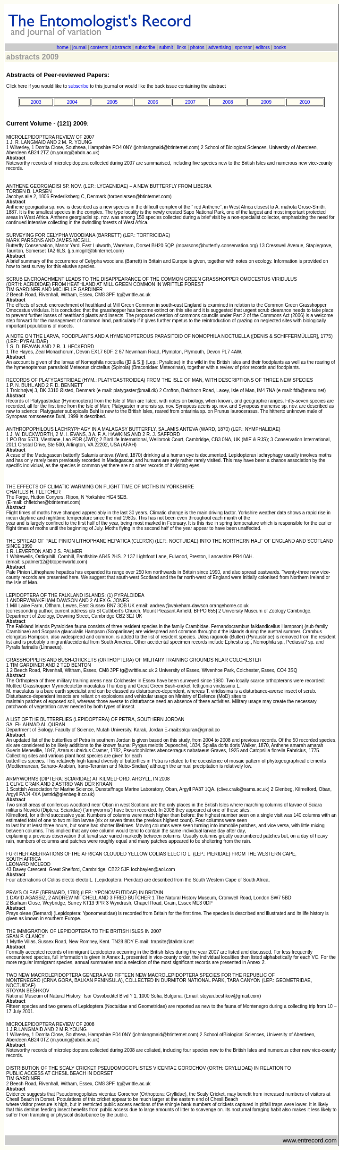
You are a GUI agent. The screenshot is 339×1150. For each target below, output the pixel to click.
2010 (304, 102)
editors (262, 47)
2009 (266, 102)
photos (197, 47)
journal (79, 47)
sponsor (243, 47)
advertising (219, 47)
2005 (112, 102)
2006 (152, 102)
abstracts (121, 47)
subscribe (145, 47)
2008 (227, 102)
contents (99, 47)
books (279, 47)
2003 (36, 102)
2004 (72, 102)
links (181, 47)
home (62, 47)
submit (166, 47)
